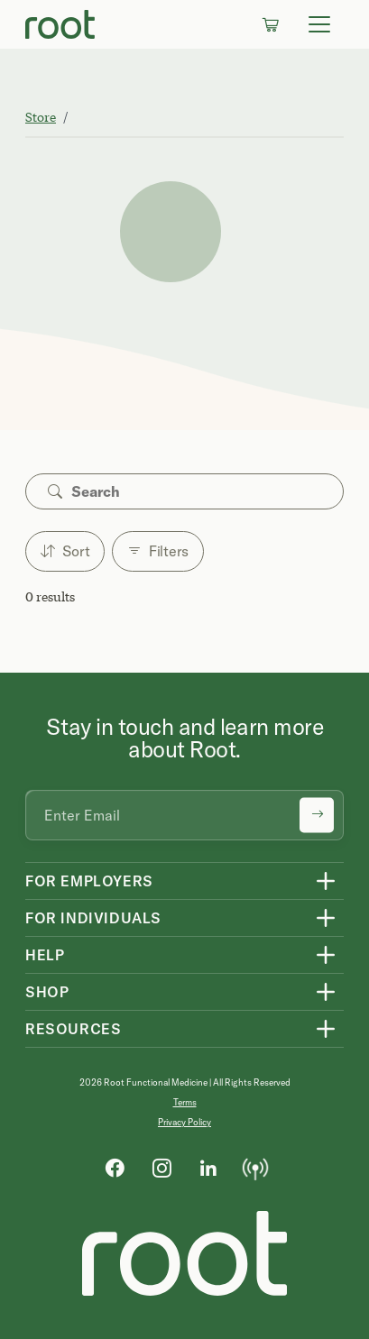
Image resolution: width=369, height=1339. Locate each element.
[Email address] (184, 815)
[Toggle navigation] (319, 24)
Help (44, 955)
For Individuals (93, 918)
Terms (185, 1102)
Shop (47, 992)
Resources (73, 1029)
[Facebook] (114, 1167)
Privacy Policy (184, 1122)
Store (40, 116)
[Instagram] (161, 1167)
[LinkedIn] (208, 1167)
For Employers (89, 881)
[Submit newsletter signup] (317, 815)
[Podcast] (255, 1167)
